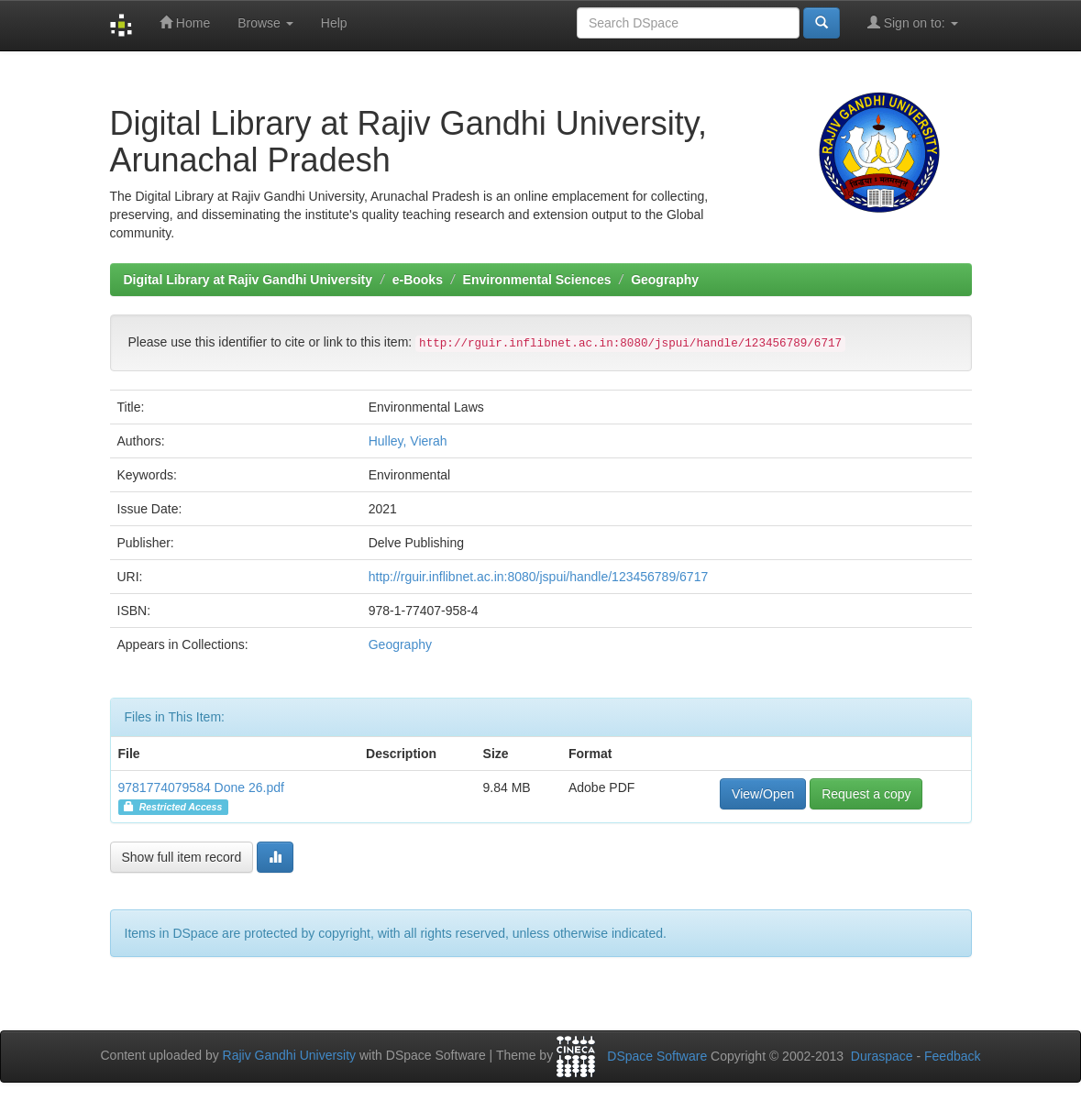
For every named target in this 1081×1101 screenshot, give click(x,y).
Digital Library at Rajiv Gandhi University (248, 279)
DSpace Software (657, 1056)
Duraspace (882, 1056)
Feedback (952, 1056)
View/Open (763, 794)
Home (185, 22)
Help (334, 23)
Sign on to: (912, 22)
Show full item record (182, 857)
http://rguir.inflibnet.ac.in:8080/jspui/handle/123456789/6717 (539, 576)
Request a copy (866, 794)
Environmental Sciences (537, 279)
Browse (265, 23)
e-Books (417, 279)
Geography (665, 279)
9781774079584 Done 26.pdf (201, 787)
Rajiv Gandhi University (290, 1055)
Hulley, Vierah (408, 441)
